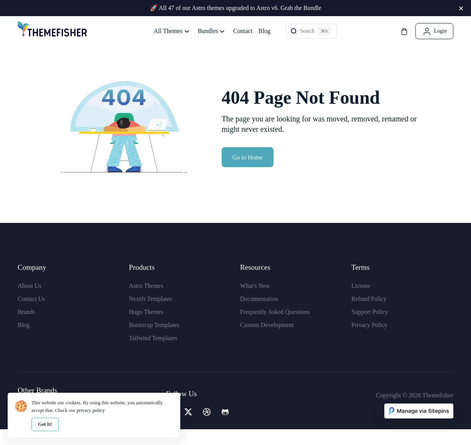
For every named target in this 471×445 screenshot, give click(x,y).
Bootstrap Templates (154, 340)
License (361, 301)
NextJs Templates (150, 314)
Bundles (208, 31)
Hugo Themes (146, 327)
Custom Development (267, 340)
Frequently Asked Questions (275, 327)
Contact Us (31, 314)
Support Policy (369, 327)
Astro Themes (146, 301)
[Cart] (404, 31)
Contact (242, 31)
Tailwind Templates (153, 353)
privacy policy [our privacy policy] (91, 410)
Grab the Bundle (301, 8)
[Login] (434, 31)
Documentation (259, 314)
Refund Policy (369, 314)
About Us (29, 301)
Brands (26, 327)
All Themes (168, 31)
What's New (255, 301)
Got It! (45, 424)
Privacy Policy (369, 340)
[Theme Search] (311, 31)
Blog (264, 31)
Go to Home (247, 172)
